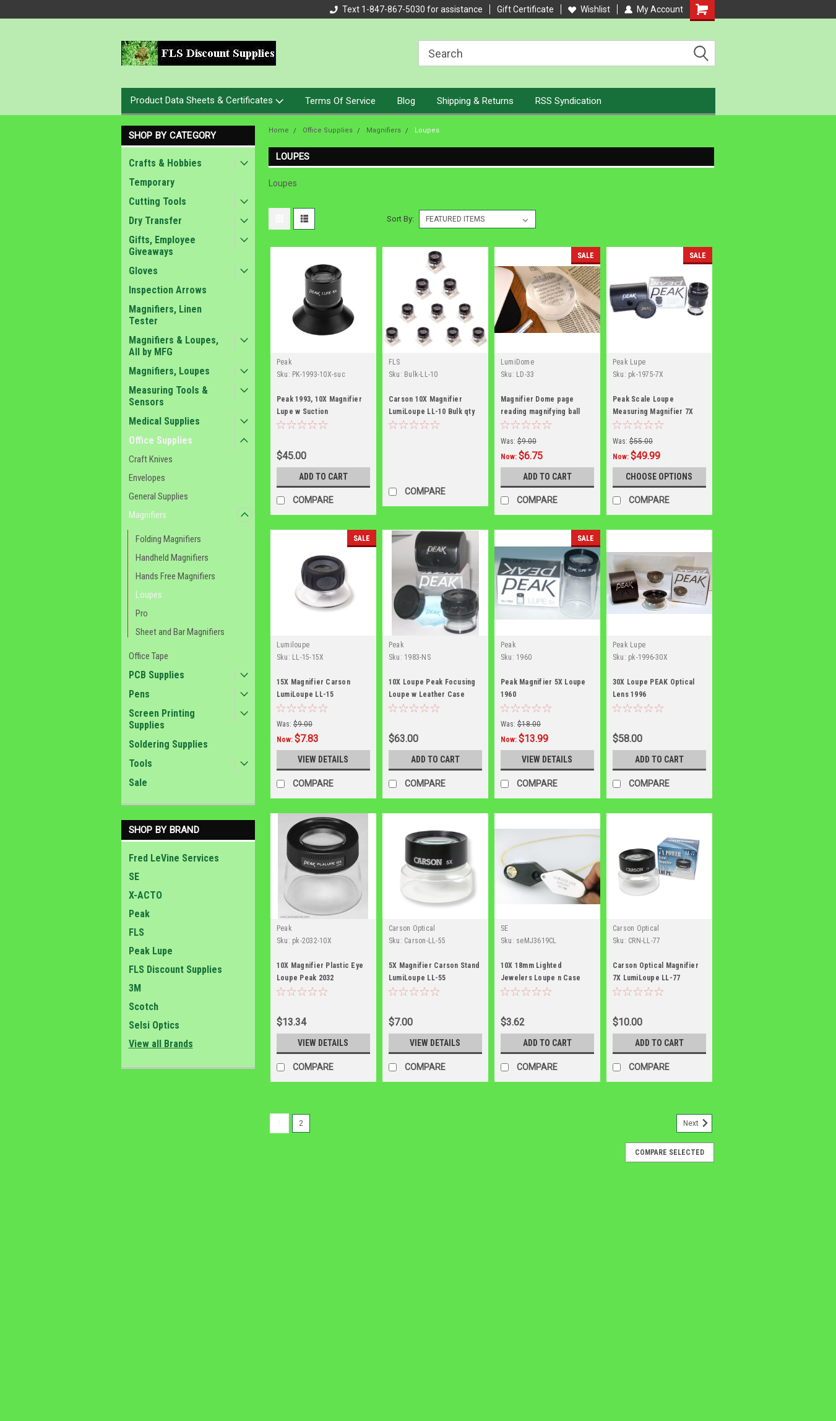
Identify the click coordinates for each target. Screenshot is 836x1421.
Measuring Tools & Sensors (168, 396)
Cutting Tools (157, 201)
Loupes (149, 594)
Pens (139, 694)
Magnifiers (147, 514)
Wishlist (589, 9)
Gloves (143, 271)
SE (134, 877)
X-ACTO (145, 895)
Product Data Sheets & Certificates (207, 101)
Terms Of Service (340, 100)
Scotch (143, 1007)
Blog (406, 100)
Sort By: (400, 218)
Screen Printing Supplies (162, 719)
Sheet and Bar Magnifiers (180, 631)
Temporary (152, 182)
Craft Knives (151, 459)
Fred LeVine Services (174, 858)
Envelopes (147, 477)
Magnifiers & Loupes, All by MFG (173, 346)
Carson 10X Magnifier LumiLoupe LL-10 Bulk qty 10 (432, 411)
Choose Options (659, 477)
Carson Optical (412, 928)
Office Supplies (160, 440)
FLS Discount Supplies (175, 969)
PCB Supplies (156, 675)
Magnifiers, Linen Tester (165, 315)
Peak (139, 914)
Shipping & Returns (475, 100)
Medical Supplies (164, 421)
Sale (138, 782)
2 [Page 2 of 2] (301, 1123)
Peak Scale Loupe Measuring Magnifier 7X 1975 (653, 411)
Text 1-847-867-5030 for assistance (406, 9)
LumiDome (517, 362)
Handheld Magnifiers (172, 557)
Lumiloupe (293, 645)
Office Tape (148, 656)
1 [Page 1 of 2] (279, 1123)
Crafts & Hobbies (165, 163)
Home (279, 130)
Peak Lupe (151, 951)
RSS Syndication (568, 100)
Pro (142, 613)
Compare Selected (669, 1152)
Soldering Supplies (168, 744)
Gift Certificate (525, 9)
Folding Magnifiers (168, 539)
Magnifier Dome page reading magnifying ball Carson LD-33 (540, 411)
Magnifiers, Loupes (169, 371)
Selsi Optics (154, 1025)
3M (135, 988)
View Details (323, 759)
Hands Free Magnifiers (175, 576)
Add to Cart (323, 477)
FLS (136, 932)
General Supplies (158, 496)
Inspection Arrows (168, 290)
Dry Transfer (155, 221)
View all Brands (161, 1044)
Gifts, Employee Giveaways (162, 245)
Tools (140, 763)
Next (697, 1123)
